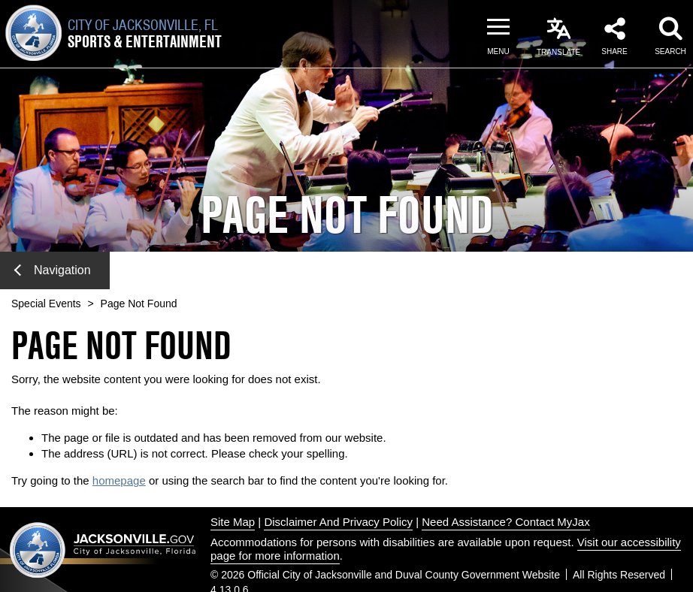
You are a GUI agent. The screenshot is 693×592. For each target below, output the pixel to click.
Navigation (52, 270)
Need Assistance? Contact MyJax (505, 521)
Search (670, 51)
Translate (558, 52)
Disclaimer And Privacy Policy (338, 521)
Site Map (232, 521)
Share (614, 51)
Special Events (46, 304)
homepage (119, 480)
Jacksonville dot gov (103, 549)
